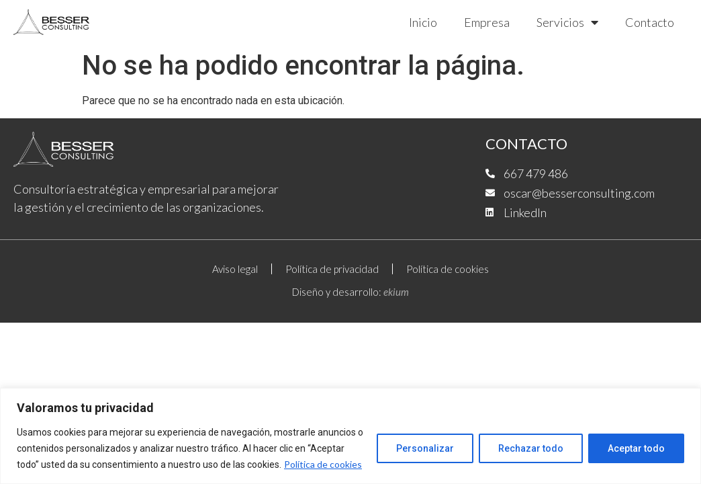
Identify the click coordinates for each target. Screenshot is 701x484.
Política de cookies (323, 464)
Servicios (567, 22)
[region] (350, 436)
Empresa (487, 22)
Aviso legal (235, 269)
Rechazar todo (530, 448)
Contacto (649, 22)
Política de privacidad (332, 269)
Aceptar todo (636, 448)
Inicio (423, 22)
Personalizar (425, 448)
